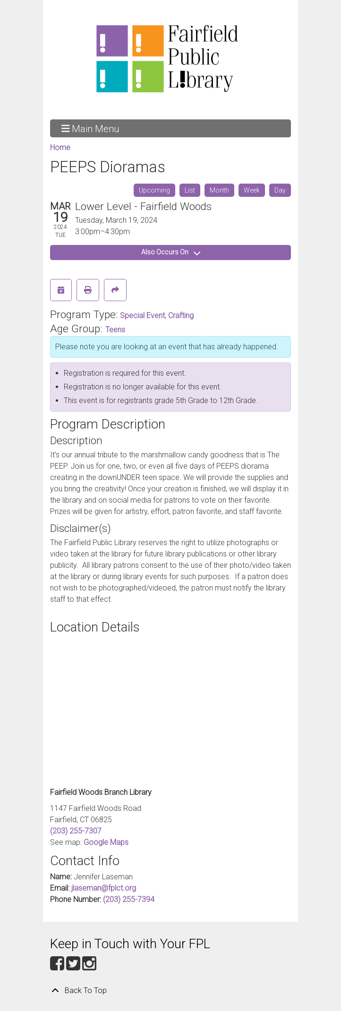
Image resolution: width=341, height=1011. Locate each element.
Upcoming (154, 190)
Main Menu (90, 128)
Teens (115, 329)
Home (60, 147)
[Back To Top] (170, 991)
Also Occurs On (170, 252)
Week (252, 190)
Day (280, 190)
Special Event (142, 315)
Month (219, 190)
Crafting (181, 315)
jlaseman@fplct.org (103, 888)
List (190, 190)
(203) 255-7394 (128, 899)
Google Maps (106, 842)
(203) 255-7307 (76, 830)
